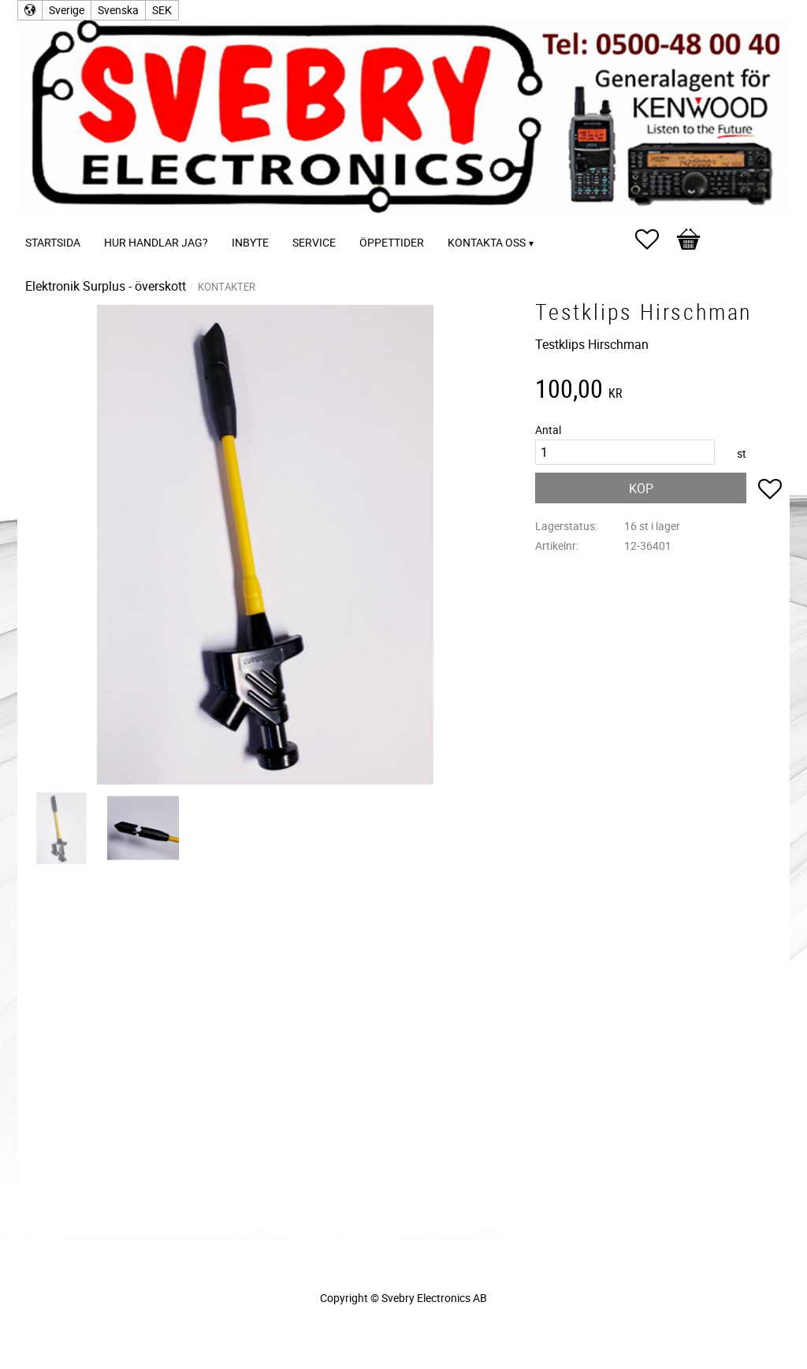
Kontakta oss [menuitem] (487, 242)
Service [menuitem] (314, 242)
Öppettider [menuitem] (391, 242)
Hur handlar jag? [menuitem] (156, 242)
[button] (655, 239)
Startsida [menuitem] (52, 242)
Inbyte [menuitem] (250, 242)
